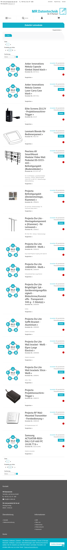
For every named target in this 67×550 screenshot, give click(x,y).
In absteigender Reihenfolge (17, 57)
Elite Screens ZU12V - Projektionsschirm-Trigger (35, 111)
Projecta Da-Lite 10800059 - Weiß (34, 245)
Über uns (37, 522)
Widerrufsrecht (39, 527)
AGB (36, 520)
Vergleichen (28, 77)
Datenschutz (38, 524)
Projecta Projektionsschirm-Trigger (34, 392)
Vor (10, 44)
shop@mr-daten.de (9, 499)
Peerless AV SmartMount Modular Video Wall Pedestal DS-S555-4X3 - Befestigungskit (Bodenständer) (35, 160)
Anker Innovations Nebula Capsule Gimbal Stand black (35, 66)
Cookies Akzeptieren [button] (57, 544)
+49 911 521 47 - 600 (27, 2)
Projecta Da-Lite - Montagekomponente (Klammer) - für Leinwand (35, 223)
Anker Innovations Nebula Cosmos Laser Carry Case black (34, 89)
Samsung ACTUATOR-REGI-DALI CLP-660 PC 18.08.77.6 (34, 440)
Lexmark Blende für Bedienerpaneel (35, 133)
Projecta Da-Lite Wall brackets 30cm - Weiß (36, 370)
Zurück (5, 44)
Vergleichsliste (57, 30)
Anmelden (50, 1)
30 (12, 50)
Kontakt (64, 1)
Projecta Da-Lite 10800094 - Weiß (34, 265)
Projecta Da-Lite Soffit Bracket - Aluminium (33, 321)
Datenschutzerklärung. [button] (31, 547)
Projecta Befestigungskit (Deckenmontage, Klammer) (34, 195)
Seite (5, 41)
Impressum (38, 529)
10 (7, 50)
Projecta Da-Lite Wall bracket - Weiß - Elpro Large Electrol (35, 346)
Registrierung (57, 1)
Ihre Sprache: (4, 4)
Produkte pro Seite (9, 47)
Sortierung (7, 54)
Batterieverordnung (9, 522)
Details (61, 68)
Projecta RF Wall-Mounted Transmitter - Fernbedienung (36, 415)
